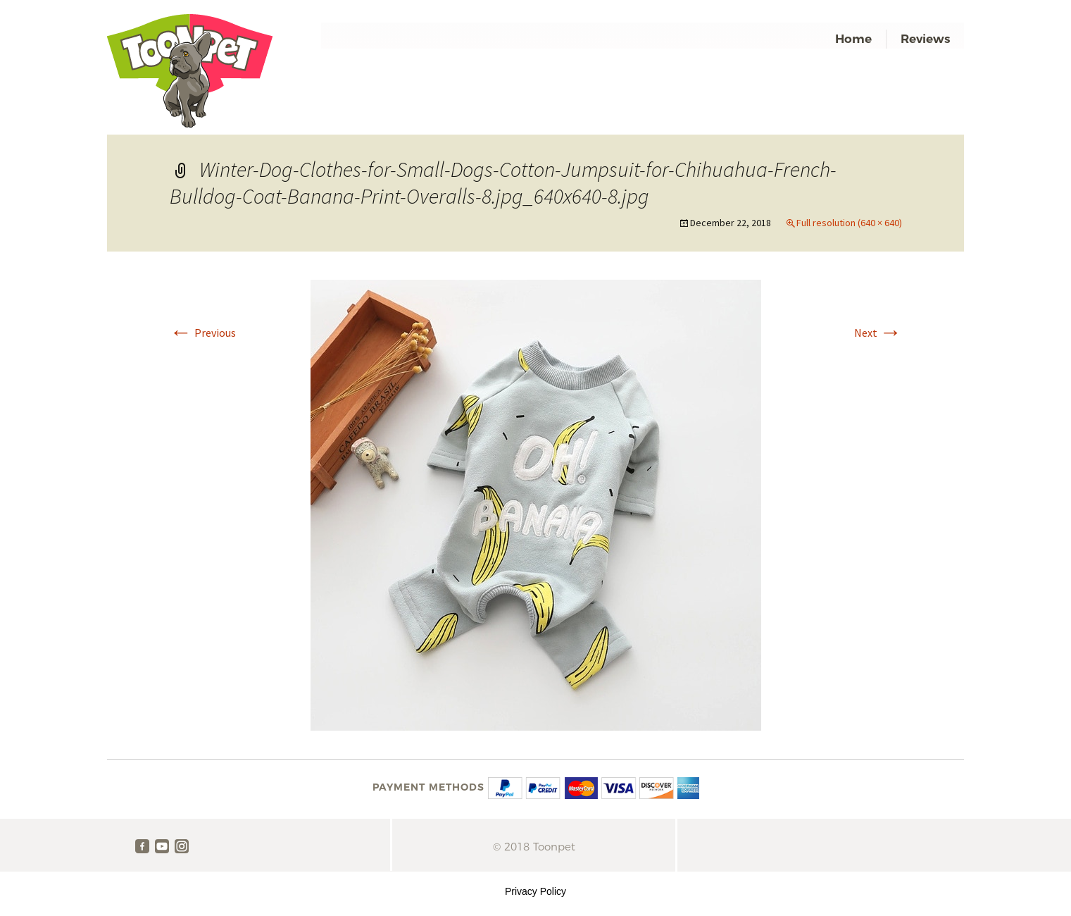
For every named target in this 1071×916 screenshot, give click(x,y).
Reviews (925, 39)
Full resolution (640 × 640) (849, 222)
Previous (203, 333)
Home (853, 39)
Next (878, 333)
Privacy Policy (535, 891)
